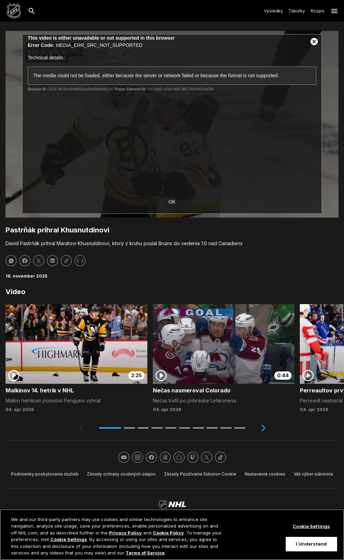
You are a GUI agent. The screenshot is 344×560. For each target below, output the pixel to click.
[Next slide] (263, 428)
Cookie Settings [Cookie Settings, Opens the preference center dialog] (311, 526)
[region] (172, 534)
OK (171, 201)
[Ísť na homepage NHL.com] (14, 11)
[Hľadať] (32, 11)
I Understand (311, 544)
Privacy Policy (125, 533)
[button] (110, 428)
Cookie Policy (168, 533)
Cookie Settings (68, 539)
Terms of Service (145, 553)
